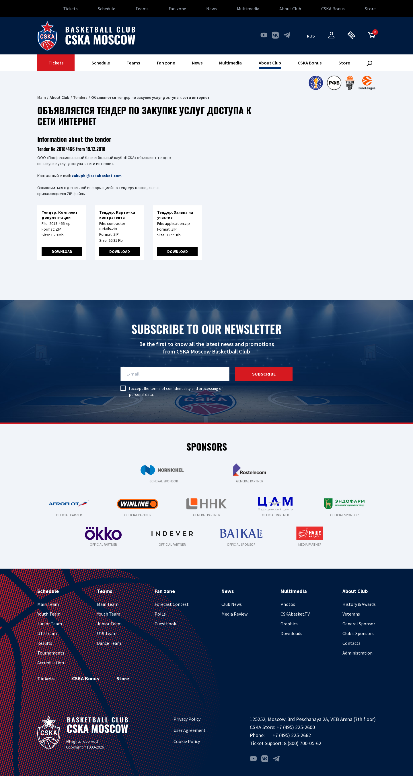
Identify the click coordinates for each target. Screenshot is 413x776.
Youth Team (49, 614)
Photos (287, 604)
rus (311, 36)
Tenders (80, 97)
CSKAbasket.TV (295, 614)
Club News (231, 604)
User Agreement (190, 730)
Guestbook (165, 623)
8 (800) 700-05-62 (302, 743)
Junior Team (49, 623)
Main (41, 97)
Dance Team (109, 643)
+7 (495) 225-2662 (291, 735)
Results (44, 643)
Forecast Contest (172, 604)
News (211, 8)
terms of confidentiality (170, 388)
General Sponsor (358, 623)
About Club (290, 8)
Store (370, 8)
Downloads (291, 633)
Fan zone (177, 8)
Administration (357, 653)
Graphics (289, 623)
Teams (142, 8)
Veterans (351, 614)
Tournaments (50, 653)
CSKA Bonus (333, 8)
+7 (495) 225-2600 (295, 727)
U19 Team (47, 633)
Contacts (351, 643)
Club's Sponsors (358, 633)
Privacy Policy (187, 719)
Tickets (70, 8)
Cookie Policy (187, 741)
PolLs (160, 614)
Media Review (234, 614)
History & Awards (359, 604)
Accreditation (50, 662)
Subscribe (264, 374)
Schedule (106, 8)
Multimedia (248, 8)
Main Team (48, 604)
